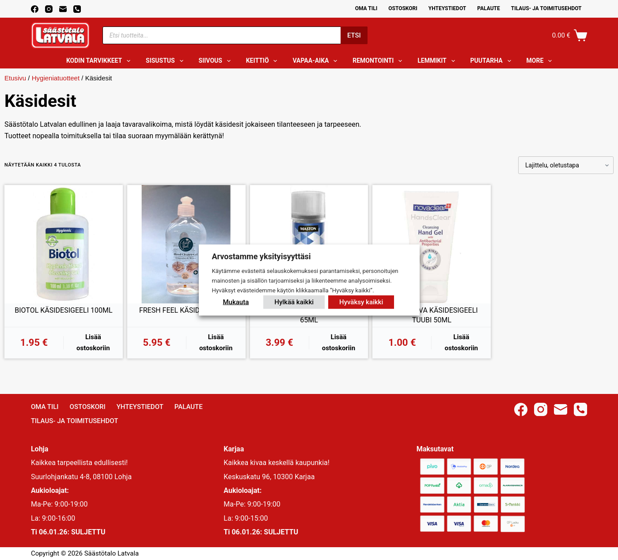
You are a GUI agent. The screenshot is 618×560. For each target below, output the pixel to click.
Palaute (488, 8)
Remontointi (379, 61)
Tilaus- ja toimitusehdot (546, 8)
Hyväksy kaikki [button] (361, 302)
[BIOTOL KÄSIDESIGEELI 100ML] (63, 244)
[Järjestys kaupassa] (566, 165)
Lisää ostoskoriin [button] (93, 342)
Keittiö (263, 61)
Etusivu (15, 78)
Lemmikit (437, 61)
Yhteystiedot (447, 8)
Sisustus (166, 61)
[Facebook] (34, 9)
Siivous (216, 61)
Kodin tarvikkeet (100, 61)
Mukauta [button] (236, 302)
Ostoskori (402, 8)
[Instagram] (49, 9)
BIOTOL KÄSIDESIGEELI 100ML (63, 310)
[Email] (63, 9)
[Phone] (77, 9)
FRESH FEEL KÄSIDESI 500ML (186, 310)
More (541, 61)
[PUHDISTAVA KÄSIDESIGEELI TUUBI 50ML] (431, 244)
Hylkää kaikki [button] (294, 302)
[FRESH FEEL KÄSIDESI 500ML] (186, 244)
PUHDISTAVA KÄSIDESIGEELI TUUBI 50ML (432, 315)
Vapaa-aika (316, 61)
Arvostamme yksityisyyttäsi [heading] (261, 256)
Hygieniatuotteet (56, 78)
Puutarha (492, 61)
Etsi (354, 35)
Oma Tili (366, 8)
